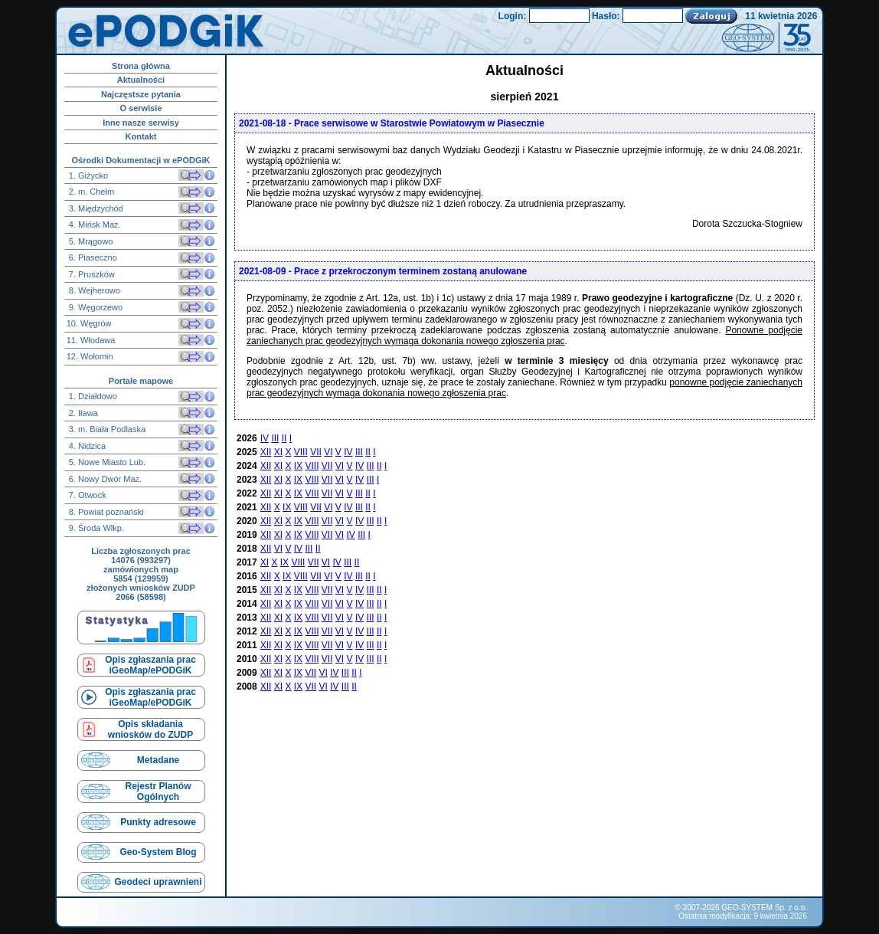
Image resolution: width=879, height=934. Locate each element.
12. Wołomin (90, 356)
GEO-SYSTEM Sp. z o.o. (764, 907)
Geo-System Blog (157, 852)
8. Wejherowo (93, 290)
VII (316, 452)
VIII (301, 452)
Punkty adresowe (158, 822)
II (284, 438)
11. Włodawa (91, 340)
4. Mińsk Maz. (94, 224)
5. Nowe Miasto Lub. (106, 462)
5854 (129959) (140, 578)
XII (266, 452)
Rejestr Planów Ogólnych (158, 791)
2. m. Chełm (90, 191)
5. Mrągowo (90, 241)
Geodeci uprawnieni (157, 882)
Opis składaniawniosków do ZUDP (150, 729)
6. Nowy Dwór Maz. (104, 478)
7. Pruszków (91, 274)
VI (328, 452)
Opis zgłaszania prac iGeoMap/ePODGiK (150, 665)
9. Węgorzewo (95, 307)
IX (298, 465)
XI (278, 452)
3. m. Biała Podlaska (106, 429)
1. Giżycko (87, 175)
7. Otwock (86, 495)
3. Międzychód (95, 208)
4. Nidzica (86, 446)
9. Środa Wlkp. (95, 528)
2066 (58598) (140, 596)
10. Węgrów (89, 323)
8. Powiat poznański (105, 511)
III (275, 438)
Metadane (158, 760)
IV (264, 438)
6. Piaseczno (92, 257)
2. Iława (82, 413)
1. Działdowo (92, 396)
